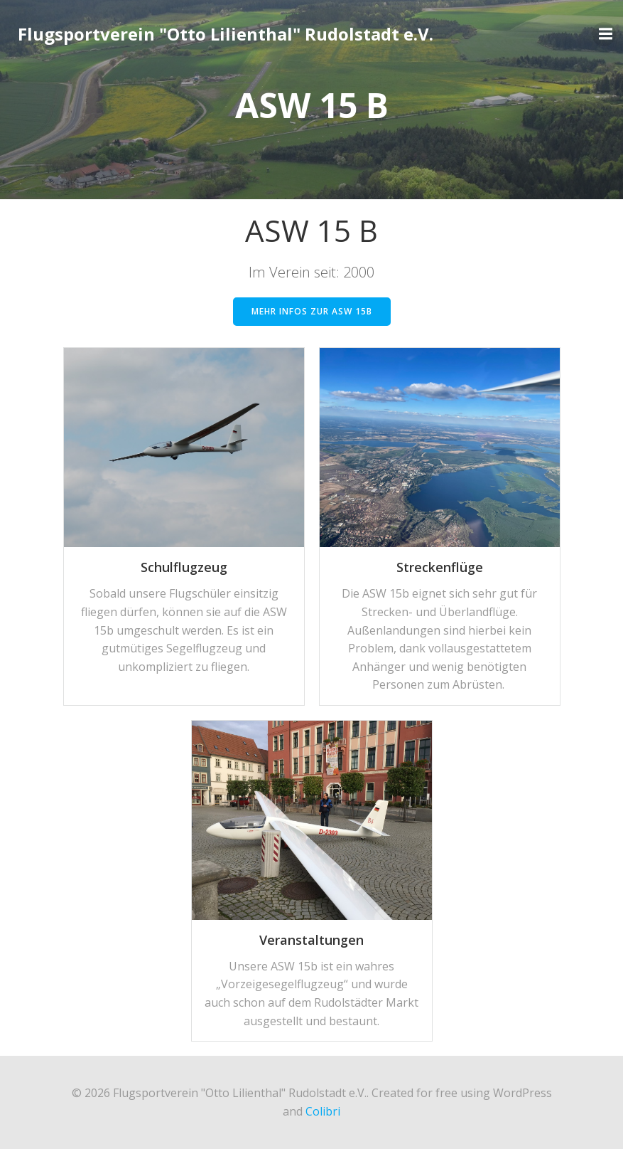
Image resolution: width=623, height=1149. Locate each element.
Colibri (322, 1111)
